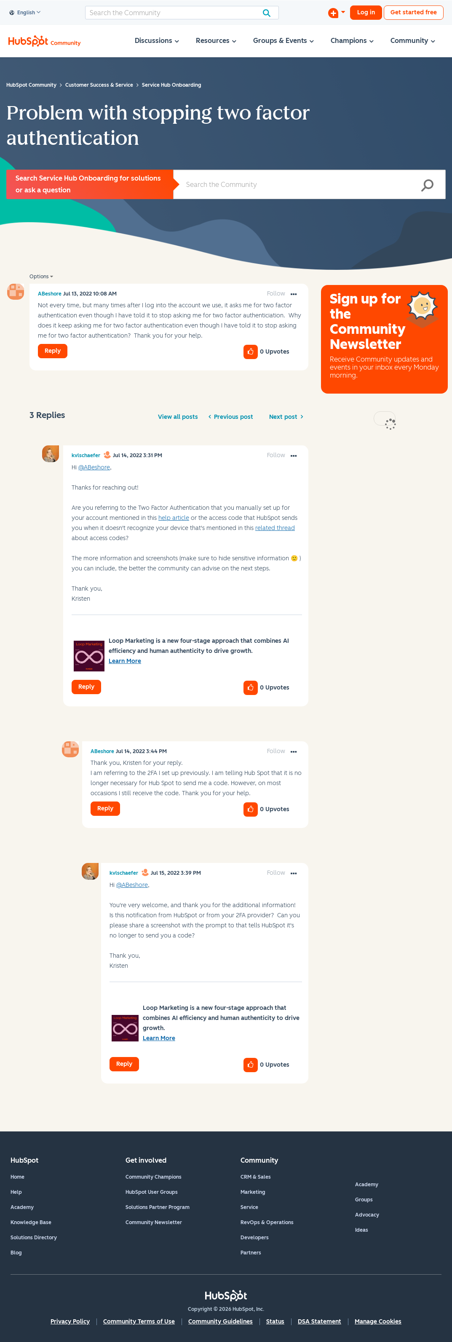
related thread (275, 528)
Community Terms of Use (139, 1321)
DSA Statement (319, 1321)
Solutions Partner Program (158, 1207)
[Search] (182, 12)
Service (249, 1207)
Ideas (361, 1230)
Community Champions (154, 1177)
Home (17, 1177)
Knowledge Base (31, 1222)
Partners (251, 1253)
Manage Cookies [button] (378, 1321)
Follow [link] (276, 293)
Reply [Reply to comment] (86, 686)
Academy (22, 1207)
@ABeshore (94, 467)
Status (275, 1321)
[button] (293, 294)
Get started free (413, 12)
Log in (366, 12)
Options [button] (38, 277)
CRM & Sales (256, 1177)
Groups (364, 1200)
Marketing (253, 1192)
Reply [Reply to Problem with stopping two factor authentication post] (53, 350)
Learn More (125, 661)
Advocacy (367, 1215)
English (22, 13)
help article (173, 518)
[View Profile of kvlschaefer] (86, 455)
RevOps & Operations (267, 1222)
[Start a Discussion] (336, 12)
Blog (16, 1253)
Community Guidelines (220, 1321)
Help (16, 1192)
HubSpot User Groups (152, 1192)
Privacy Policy (70, 1321)
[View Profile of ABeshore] (50, 294)
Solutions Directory (34, 1238)
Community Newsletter (154, 1222)
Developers (255, 1238)
